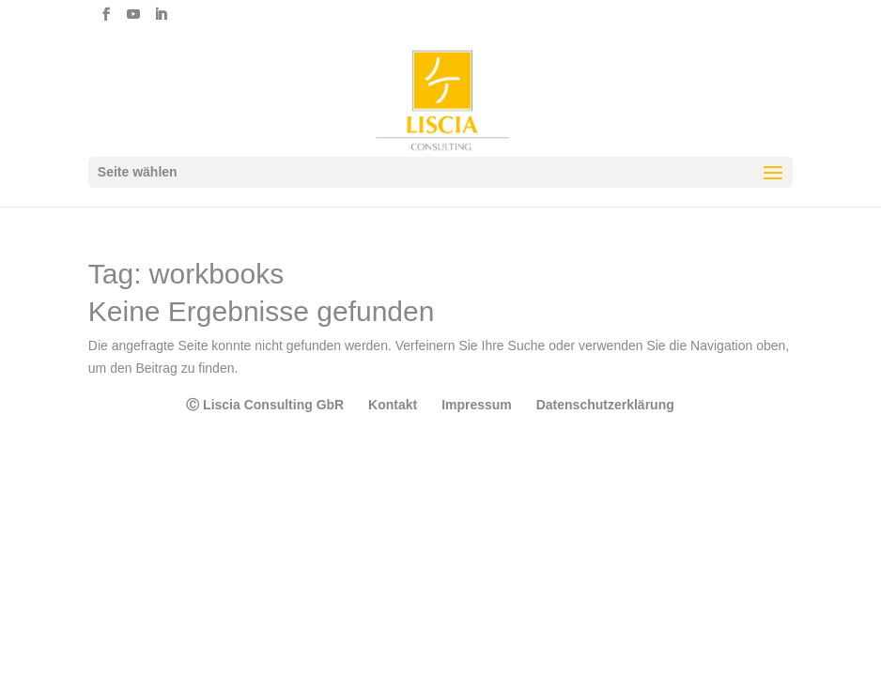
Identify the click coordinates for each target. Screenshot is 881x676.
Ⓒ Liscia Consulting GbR (265, 404)
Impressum (476, 404)
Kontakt (392, 404)
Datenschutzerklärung (605, 404)
